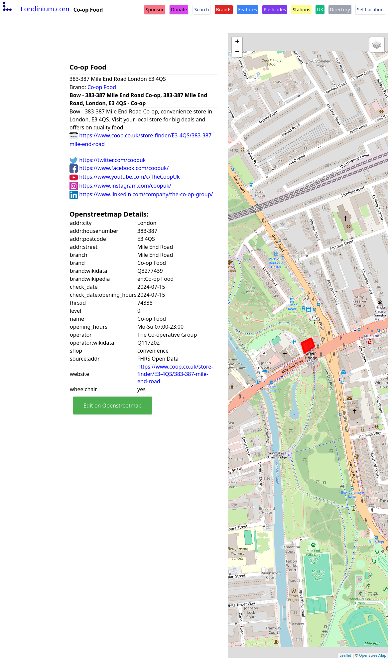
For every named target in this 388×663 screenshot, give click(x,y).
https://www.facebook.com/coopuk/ (119, 168)
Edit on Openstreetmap (112, 405)
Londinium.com (35, 8)
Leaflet (345, 655)
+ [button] (237, 42)
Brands (223, 9)
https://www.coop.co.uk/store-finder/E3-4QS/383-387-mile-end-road (175, 374)
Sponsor (155, 9)
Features (247, 9)
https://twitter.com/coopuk (107, 160)
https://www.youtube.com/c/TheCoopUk (124, 176)
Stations (301, 9)
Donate (179, 9)
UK (320, 9)
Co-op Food (101, 87)
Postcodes (275, 9)
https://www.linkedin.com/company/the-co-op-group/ (141, 194)
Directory (340, 9)
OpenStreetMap (372, 655)
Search (201, 9)
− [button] (237, 52)
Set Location (370, 9)
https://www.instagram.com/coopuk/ (120, 185)
